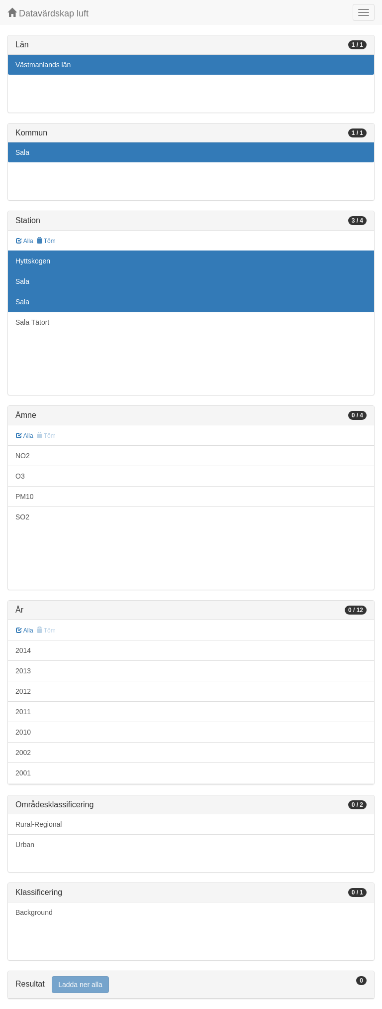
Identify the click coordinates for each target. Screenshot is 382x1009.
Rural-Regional (38, 824)
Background (34, 912)
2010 (23, 732)
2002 (23, 753)
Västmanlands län (43, 65)
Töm (46, 241)
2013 (23, 671)
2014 (23, 650)
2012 (23, 691)
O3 (20, 476)
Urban (24, 845)
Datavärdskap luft (48, 13)
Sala (22, 152)
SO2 (22, 517)
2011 (23, 712)
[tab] (191, 985)
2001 (23, 773)
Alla (24, 241)
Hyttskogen (32, 261)
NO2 (22, 456)
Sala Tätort (32, 322)
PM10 (24, 497)
